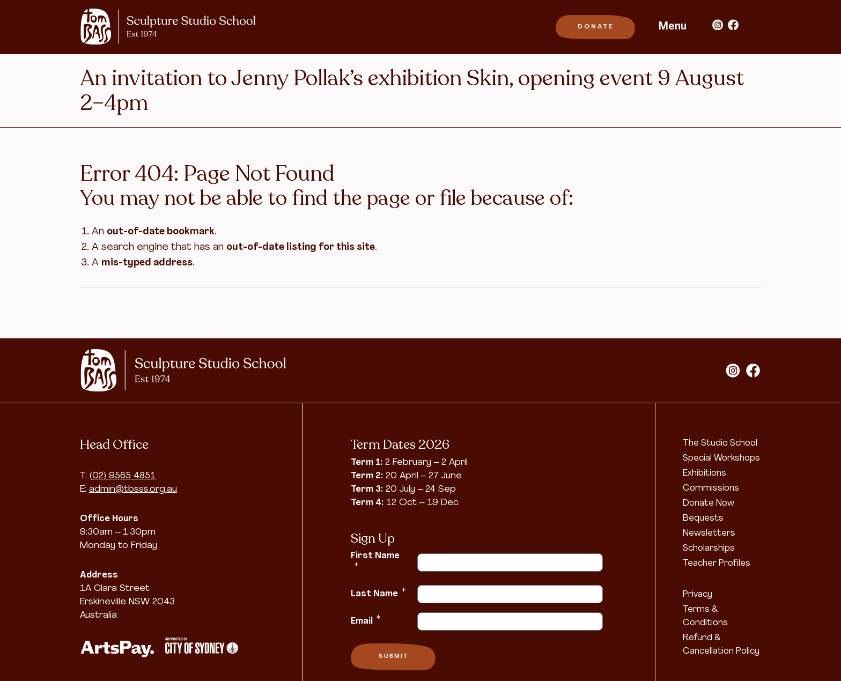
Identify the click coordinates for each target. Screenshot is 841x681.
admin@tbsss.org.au (133, 489)
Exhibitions (704, 473)
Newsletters (709, 533)
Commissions (711, 488)
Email (365, 620)
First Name (375, 561)
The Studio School (720, 443)
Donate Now (708, 503)
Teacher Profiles (716, 563)
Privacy (697, 594)
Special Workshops (721, 458)
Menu (673, 26)
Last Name (378, 593)
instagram (717, 24)
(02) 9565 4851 (123, 475)
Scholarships (709, 548)
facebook (733, 24)
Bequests (703, 518)
